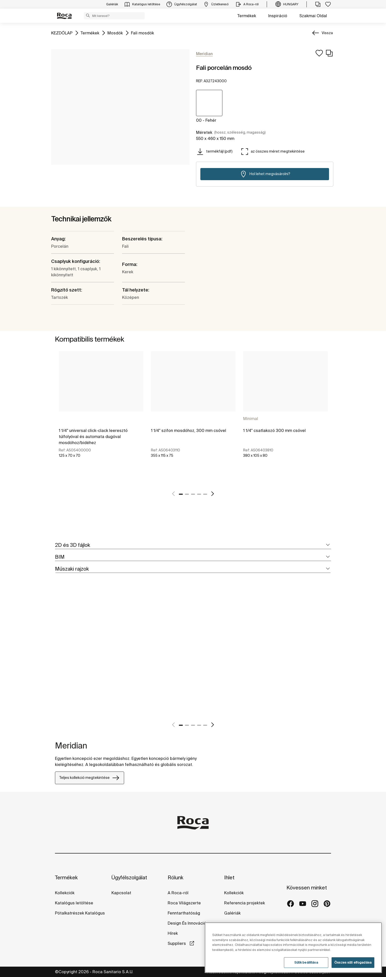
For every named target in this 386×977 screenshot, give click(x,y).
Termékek (246, 15)
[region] (293, 947)
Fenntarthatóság (184, 913)
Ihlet (229, 877)
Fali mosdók (142, 32)
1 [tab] (181, 494)
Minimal (250, 418)
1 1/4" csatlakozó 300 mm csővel (274, 430)
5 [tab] (205, 494)
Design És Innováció (187, 923)
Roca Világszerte (184, 903)
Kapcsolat (121, 892)
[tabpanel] (101, 417)
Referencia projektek (244, 903)
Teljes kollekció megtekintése (89, 778)
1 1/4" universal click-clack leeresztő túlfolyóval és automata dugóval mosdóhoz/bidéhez (93, 436)
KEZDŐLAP (61, 32)
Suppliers (177, 943)
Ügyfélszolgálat (129, 877)
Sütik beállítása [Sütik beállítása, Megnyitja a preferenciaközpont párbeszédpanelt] (306, 962)
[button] (87, 15)
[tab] (193, 545)
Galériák (232, 913)
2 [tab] (187, 494)
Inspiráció (277, 15)
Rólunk (175, 877)
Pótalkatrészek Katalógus (80, 913)
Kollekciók (64, 892)
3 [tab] (193, 494)
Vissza (327, 33)
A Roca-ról (178, 892)
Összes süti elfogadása (353, 962)
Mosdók (115, 32)
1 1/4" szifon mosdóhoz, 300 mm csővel (188, 430)
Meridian (71, 745)
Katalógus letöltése (74, 903)
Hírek (173, 933)
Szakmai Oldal (313, 15)
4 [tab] (199, 494)
